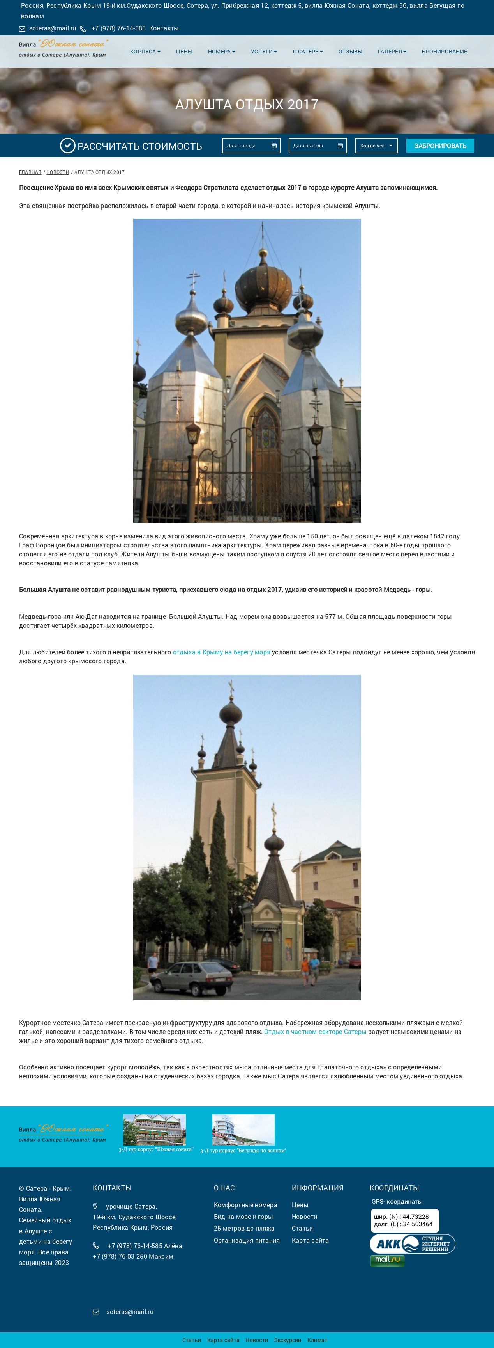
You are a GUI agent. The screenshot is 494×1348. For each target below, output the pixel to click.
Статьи (191, 1340)
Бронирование (444, 51)
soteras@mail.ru (52, 28)
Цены (184, 51)
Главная (30, 172)
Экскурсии (287, 1340)
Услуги (264, 51)
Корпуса (145, 51)
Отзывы (350, 51)
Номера (221, 51)
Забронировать (440, 146)
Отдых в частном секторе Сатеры (315, 1031)
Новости (57, 172)
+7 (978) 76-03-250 (120, 1256)
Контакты (164, 28)
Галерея (392, 51)
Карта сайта (223, 1340)
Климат (317, 1340)
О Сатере (308, 51)
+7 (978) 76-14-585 (119, 28)
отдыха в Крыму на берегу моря (222, 652)
